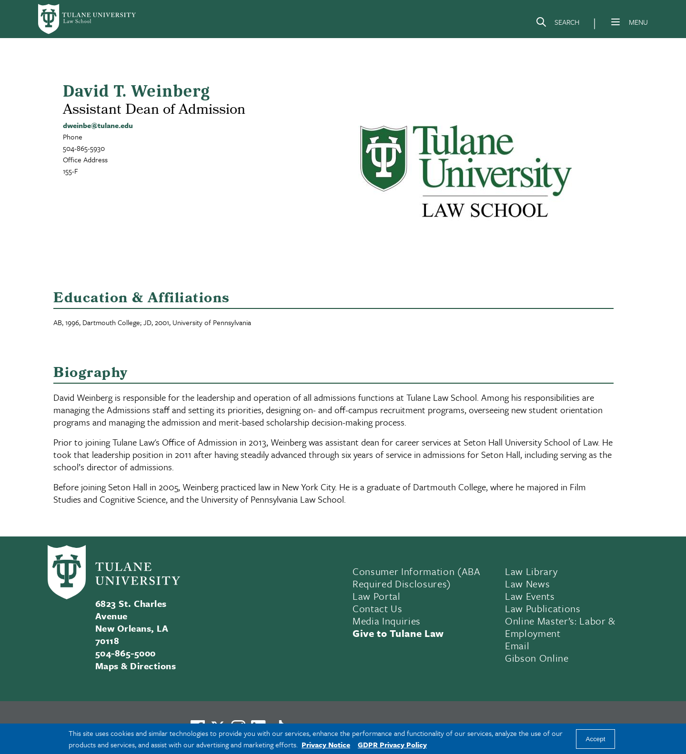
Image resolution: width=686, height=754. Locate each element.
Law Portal (377, 596)
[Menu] (615, 22)
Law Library (531, 571)
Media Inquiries (387, 621)
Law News (527, 583)
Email (517, 645)
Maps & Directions (135, 665)
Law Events (530, 596)
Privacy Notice (326, 744)
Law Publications (543, 608)
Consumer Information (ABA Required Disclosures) (417, 577)
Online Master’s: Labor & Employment (560, 627)
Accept (595, 739)
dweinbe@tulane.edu (98, 125)
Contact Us (378, 608)
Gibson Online (537, 658)
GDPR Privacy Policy (392, 744)
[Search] (557, 23)
